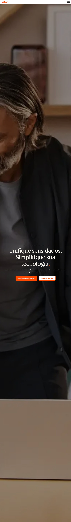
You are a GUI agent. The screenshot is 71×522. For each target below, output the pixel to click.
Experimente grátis (48, 278)
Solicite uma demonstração (27, 278)
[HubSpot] (4, 2)
